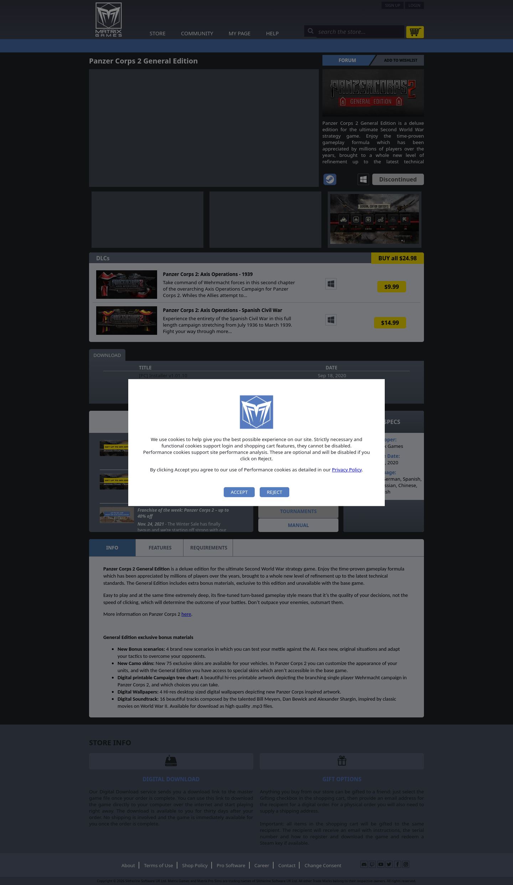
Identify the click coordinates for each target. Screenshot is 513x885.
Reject (274, 492)
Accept (239, 492)
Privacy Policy (347, 469)
